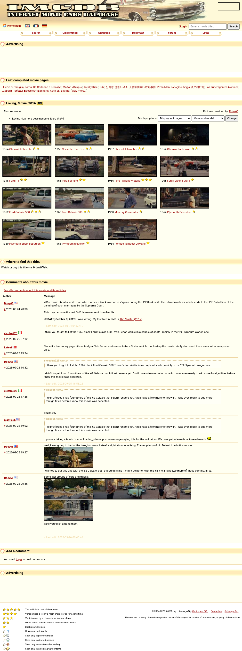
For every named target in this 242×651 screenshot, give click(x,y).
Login (183, 26)
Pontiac (119, 243)
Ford (12, 180)
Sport (25, 243)
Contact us (216, 611)
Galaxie (20, 212)
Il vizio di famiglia (13, 87)
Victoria (136, 180)
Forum (172, 32)
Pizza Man (163, 87)
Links (205, 32)
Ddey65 (233, 111)
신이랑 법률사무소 (117, 87)
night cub (10, 420)
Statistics (104, 32)
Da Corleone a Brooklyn (47, 87)
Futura (186, 180)
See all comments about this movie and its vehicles (35, 290)
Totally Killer (91, 87)
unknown (185, 149)
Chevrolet (15, 149)
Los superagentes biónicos (222, 87)
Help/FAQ (138, 32)
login (19, 559)
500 (27, 212)
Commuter (131, 212)
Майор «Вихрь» (72, 87)
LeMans (140, 243)
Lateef (8, 347)
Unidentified (70, 32)
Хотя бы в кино (60, 90)
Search (36, 32)
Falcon (177, 180)
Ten (82, 149)
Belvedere (185, 212)
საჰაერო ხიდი (180, 87)
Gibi (102, 87)
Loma (28, 87)
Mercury (119, 212)
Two (76, 149)
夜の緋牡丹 (197, 87)
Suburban (34, 243)
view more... (79, 90)
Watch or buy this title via (25, 267)
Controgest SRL (200, 611)
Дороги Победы (12, 90)
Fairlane (73, 180)
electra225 (10, 333)
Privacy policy (231, 611)
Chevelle (27, 149)
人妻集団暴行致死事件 (142, 87)
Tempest (129, 243)
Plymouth (173, 212)
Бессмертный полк (36, 90)
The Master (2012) (131, 319)
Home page (14, 25)
